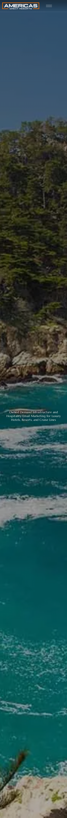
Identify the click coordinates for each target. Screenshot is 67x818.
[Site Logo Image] (20, 5)
